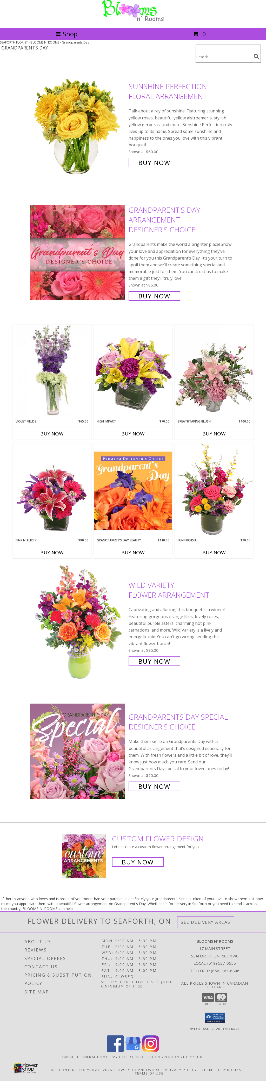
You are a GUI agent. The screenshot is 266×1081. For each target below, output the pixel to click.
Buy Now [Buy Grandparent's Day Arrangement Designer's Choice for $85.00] (154, 296)
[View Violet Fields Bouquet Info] (52, 372)
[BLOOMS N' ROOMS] (133, 20)
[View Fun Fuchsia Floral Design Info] (214, 490)
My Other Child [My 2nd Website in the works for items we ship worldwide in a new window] (128, 1056)
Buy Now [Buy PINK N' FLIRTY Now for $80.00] (52, 552)
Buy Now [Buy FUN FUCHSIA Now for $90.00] (214, 552)
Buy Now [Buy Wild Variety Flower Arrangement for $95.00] (154, 661)
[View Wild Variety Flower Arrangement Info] (78, 622)
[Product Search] (223, 56)
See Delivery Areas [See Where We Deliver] (205, 922)
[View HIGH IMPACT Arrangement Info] (133, 372)
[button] (215, 1018)
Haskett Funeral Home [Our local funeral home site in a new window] (85, 1056)
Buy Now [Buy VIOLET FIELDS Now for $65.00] (52, 433)
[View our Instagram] (150, 1050)
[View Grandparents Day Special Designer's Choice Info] (78, 751)
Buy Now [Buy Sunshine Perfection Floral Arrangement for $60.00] (154, 162)
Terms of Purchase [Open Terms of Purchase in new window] (223, 1069)
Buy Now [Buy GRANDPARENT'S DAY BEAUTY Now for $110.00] (133, 552)
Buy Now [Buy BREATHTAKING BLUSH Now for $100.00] (214, 433)
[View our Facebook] (115, 1050)
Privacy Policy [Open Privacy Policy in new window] (181, 1069)
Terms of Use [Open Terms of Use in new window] (149, 1073)
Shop (66, 34)
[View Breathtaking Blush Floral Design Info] (214, 372)
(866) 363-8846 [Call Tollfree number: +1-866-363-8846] (225, 970)
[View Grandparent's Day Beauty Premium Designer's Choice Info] (133, 490)
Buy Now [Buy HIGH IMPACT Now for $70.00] (133, 433)
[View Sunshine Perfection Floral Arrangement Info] (78, 123)
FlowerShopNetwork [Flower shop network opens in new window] (137, 1069)
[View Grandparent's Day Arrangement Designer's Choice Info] (78, 252)
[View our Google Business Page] (133, 1050)
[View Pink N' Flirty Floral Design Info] (52, 490)
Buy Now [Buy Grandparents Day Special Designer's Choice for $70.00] (154, 786)
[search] (256, 56)
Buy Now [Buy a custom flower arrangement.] (138, 862)
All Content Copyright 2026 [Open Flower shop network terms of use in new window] (81, 1069)
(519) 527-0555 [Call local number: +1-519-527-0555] (221, 963)
